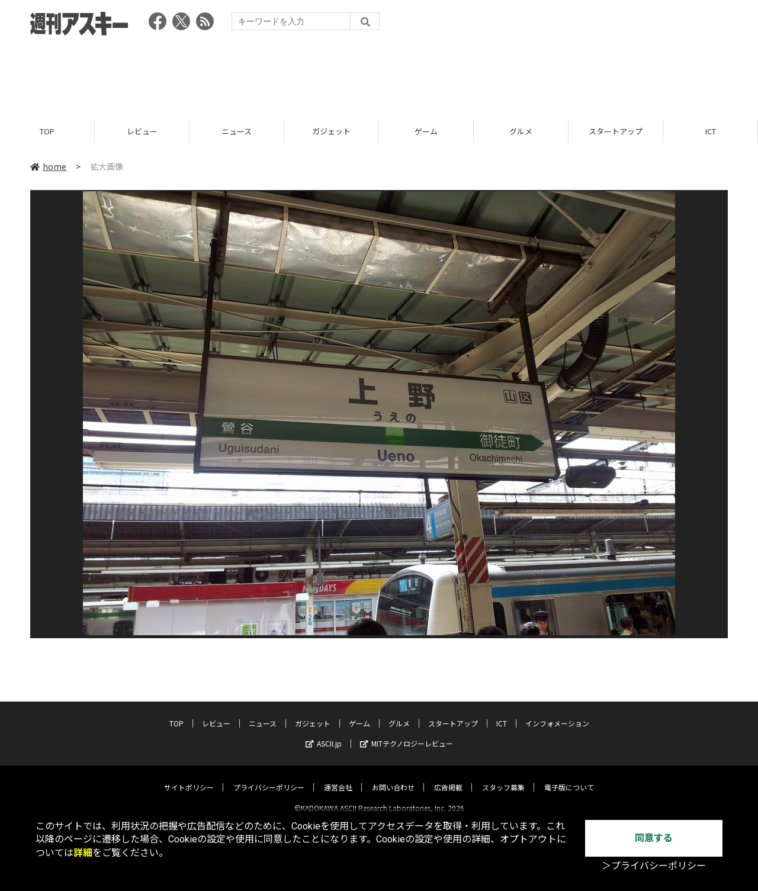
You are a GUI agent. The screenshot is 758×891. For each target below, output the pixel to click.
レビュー (142, 131)
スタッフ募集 (503, 777)
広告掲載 (448, 777)
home (48, 167)
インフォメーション (557, 713)
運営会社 (338, 777)
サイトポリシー (189, 777)
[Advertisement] (379, 74)
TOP (47, 131)
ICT (710, 131)
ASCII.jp (324, 733)
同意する (654, 838)
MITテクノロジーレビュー (406, 733)
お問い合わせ (393, 777)
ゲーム (426, 131)
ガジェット (331, 131)
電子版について (569, 777)
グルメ (520, 131)
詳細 (82, 852)
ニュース (236, 131)
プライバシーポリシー (268, 777)
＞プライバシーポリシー (654, 865)
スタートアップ (616, 131)
